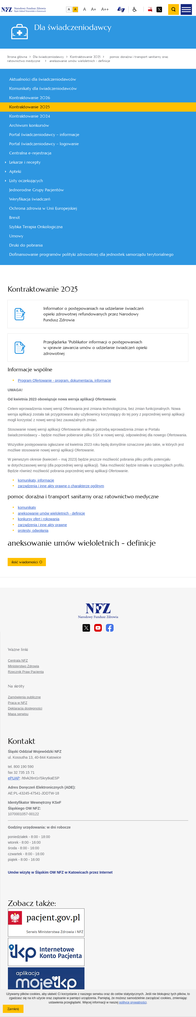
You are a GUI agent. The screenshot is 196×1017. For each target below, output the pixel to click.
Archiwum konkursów (29, 125)
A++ (105, 9)
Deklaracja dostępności (25, 708)
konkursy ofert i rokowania (38, 519)
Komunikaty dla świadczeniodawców (43, 88)
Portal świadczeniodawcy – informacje (44, 134)
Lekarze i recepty (25, 162)
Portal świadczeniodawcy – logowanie (44, 143)
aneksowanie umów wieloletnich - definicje (51, 513)
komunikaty (27, 507)
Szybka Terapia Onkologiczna (36, 226)
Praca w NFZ (17, 703)
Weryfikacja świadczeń (29, 199)
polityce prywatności (132, 1002)
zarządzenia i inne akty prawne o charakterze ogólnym (61, 486)
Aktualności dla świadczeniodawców (42, 79)
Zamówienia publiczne (24, 697)
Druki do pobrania (26, 245)
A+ (93, 9)
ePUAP (14, 778)
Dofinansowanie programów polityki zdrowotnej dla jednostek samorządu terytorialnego (91, 254)
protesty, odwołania (33, 530)
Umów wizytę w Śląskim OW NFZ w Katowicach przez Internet (60, 872)
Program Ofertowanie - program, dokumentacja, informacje (64, 380)
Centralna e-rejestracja (30, 153)
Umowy (16, 236)
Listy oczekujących (26, 180)
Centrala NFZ (18, 660)
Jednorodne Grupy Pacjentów (36, 190)
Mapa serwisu (18, 714)
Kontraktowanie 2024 (29, 116)
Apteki (15, 171)
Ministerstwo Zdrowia (23, 666)
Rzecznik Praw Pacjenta (26, 672)
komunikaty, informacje (36, 480)
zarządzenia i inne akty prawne (42, 525)
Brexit (14, 217)
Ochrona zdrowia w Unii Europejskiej (43, 208)
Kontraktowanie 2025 (29, 107)
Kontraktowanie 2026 (29, 97)
